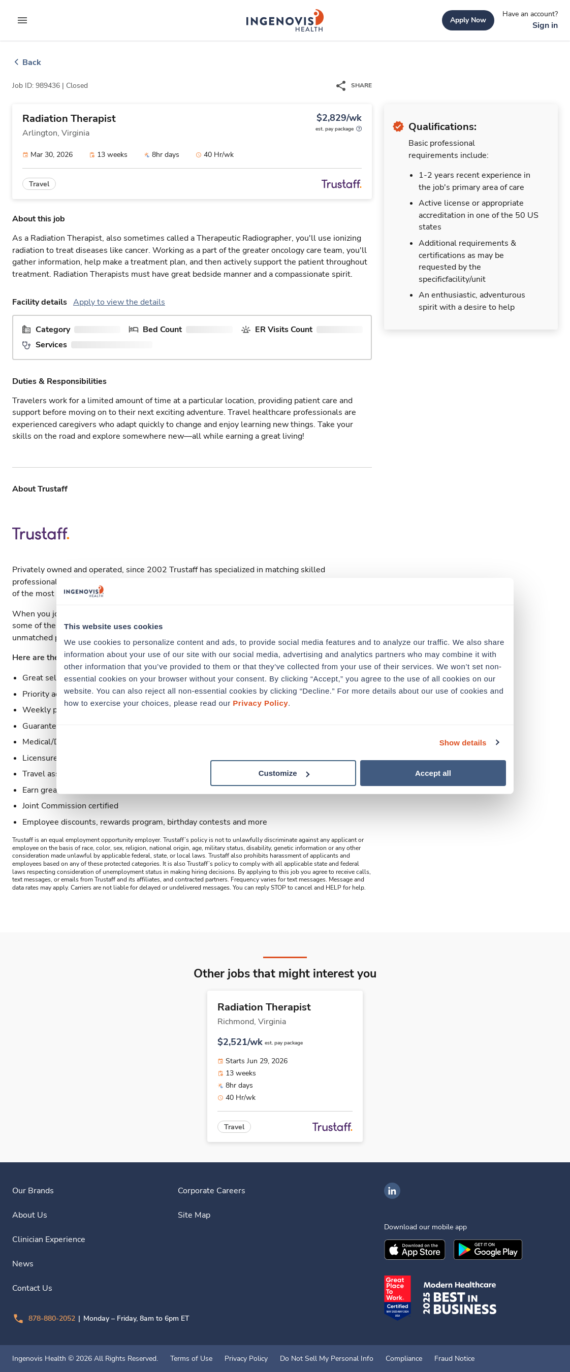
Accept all (433, 773)
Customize (284, 773)
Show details (463, 742)
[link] (285, 20)
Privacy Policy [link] (246, 1359)
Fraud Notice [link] (454, 1359)
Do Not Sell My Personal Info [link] (326, 1359)
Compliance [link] (404, 1359)
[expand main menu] (22, 20)
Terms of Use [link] (191, 1359)
